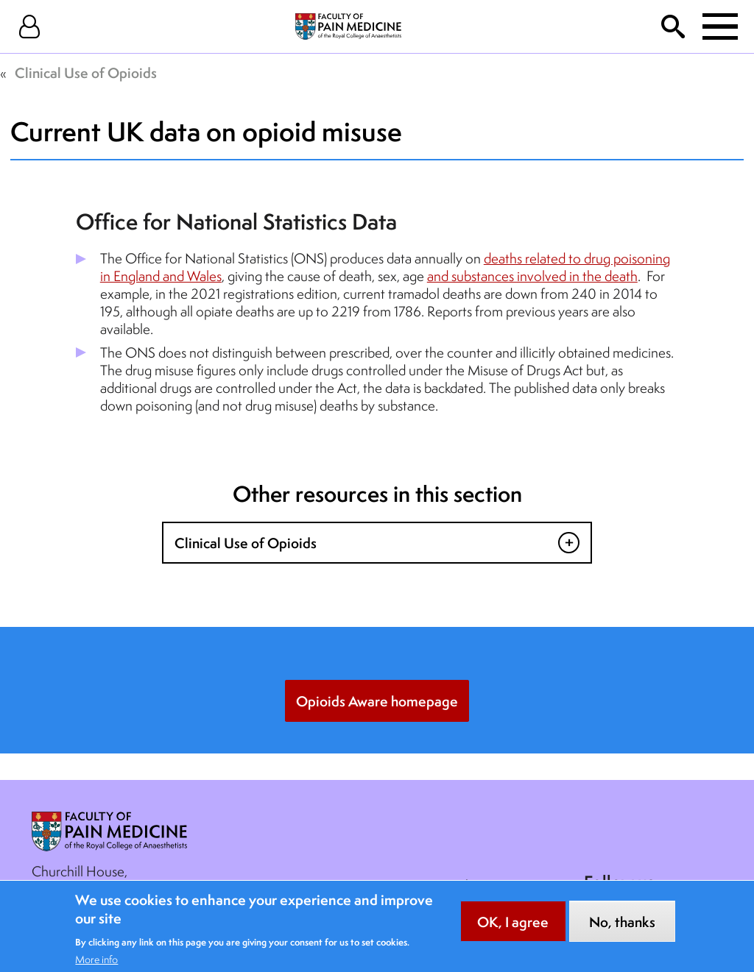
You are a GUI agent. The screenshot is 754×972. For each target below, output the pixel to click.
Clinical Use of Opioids (86, 72)
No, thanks (622, 929)
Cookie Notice (482, 885)
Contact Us (252, 885)
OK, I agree (513, 929)
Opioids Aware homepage (377, 701)
